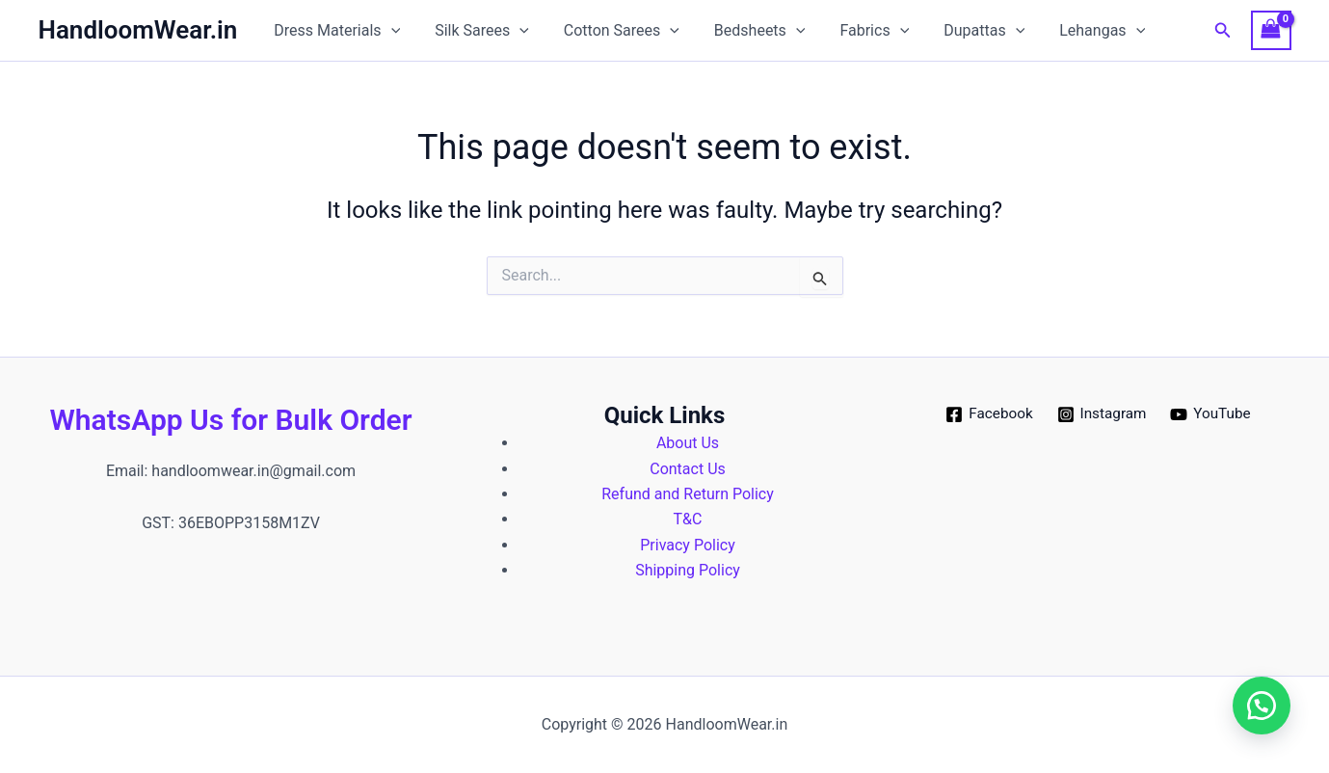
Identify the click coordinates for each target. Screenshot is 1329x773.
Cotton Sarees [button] (612, 31)
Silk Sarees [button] (476, 31)
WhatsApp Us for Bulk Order (231, 420)
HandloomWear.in (138, 29)
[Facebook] (986, 414)
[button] (389, 31)
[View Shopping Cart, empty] (1271, 30)
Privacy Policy (687, 545)
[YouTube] (1214, 414)
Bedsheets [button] (746, 31)
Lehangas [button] (1077, 31)
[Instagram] (1102, 414)
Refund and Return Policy (687, 494)
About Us (687, 443)
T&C (688, 519)
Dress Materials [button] (335, 31)
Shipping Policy (687, 570)
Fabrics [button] (857, 31)
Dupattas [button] (962, 31)
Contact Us (688, 469)
